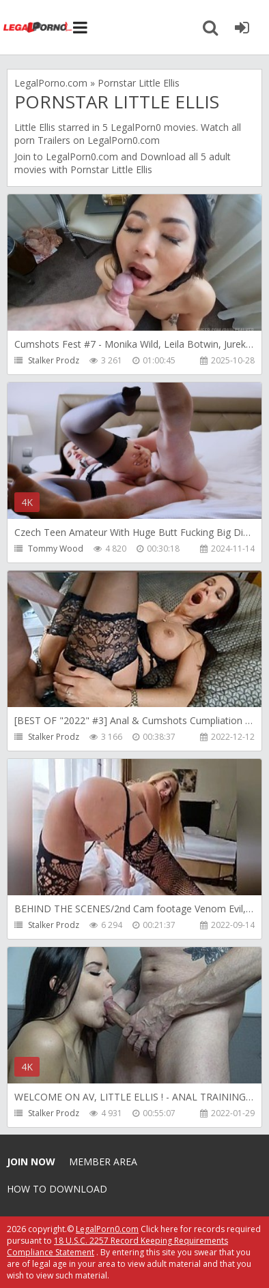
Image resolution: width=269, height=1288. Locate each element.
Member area (103, 1161)
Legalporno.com (37, 27)
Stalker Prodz (53, 360)
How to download (57, 1188)
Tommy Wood (55, 548)
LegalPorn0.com (82, 156)
